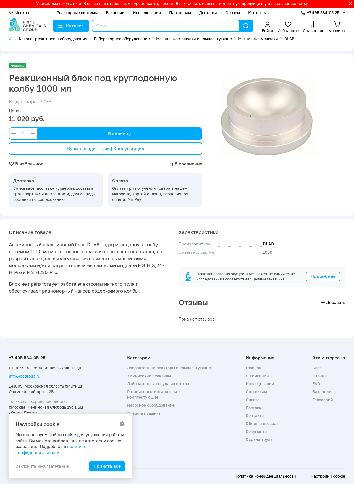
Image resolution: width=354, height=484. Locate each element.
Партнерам (180, 12)
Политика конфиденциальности (265, 476)
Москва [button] (19, 12)
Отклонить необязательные (42, 466)
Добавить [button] (333, 302)
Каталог (70, 26)
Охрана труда (259, 439)
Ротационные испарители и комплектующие (154, 394)
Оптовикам (256, 391)
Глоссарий (323, 399)
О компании (257, 375)
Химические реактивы (149, 375)
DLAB (268, 243)
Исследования (147, 12)
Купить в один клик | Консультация (105, 148)
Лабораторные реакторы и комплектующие (169, 367)
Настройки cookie (328, 476)
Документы (256, 431)
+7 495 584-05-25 (323, 12)
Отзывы (232, 12)
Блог (317, 367)
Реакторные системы (77, 12)
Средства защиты (144, 413)
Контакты (257, 12)
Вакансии (115, 12)
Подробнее (323, 276)
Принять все (107, 466)
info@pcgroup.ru (24, 376)
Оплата (252, 399)
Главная (253, 367)
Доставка (208, 12)
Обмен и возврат (262, 423)
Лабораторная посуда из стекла (158, 383)
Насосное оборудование (151, 405)
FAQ (316, 383)
